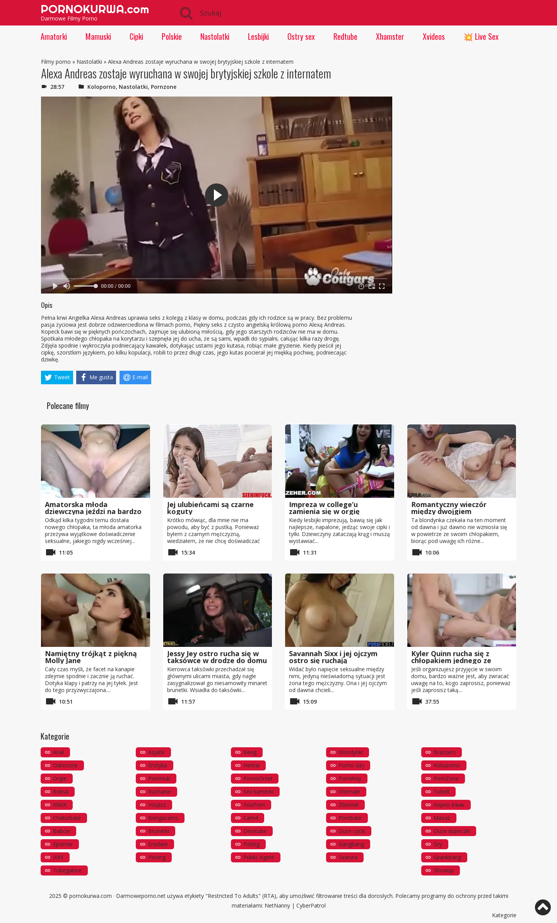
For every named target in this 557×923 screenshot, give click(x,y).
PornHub (159, 778)
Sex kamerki (258, 791)
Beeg (249, 752)
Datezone (65, 765)
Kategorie (504, 915)
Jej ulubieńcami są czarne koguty (210, 508)
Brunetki (158, 831)
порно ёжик (449, 804)
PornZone (446, 778)
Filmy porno (56, 61)
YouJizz (157, 804)
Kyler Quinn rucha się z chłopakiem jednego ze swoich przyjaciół (451, 660)
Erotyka (157, 765)
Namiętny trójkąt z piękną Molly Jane (91, 657)
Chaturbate (67, 817)
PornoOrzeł (257, 778)
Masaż (442, 817)
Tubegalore (67, 870)
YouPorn (254, 804)
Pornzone (163, 86)
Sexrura (347, 857)
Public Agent (258, 857)
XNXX (60, 804)
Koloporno (101, 86)
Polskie (172, 36)
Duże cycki (351, 831)
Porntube (350, 817)
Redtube (345, 36)
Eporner (63, 844)
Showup (444, 870)
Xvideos (434, 36)
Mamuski (98, 36)
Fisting (251, 844)
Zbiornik (348, 804)
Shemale (349, 791)
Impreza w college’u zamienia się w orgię (324, 508)
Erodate (158, 844)
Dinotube (255, 831)
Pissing (157, 857)
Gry (438, 844)
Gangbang (351, 844)
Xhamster (390, 36)
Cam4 (250, 817)
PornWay (349, 778)
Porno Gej (351, 765)
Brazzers (445, 752)
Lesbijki (258, 36)
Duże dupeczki (452, 831)
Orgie (60, 778)
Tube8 (441, 791)
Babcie (61, 831)
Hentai (251, 765)
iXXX (58, 857)
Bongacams (163, 817)
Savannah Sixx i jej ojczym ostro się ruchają (333, 657)
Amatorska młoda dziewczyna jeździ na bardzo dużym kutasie (93, 511)
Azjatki (156, 752)
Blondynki (350, 752)
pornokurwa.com (90, 895)
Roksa (60, 791)
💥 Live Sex (481, 36)
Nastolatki (214, 36)
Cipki (136, 36)
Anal (58, 752)
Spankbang (447, 857)
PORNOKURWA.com (95, 9)
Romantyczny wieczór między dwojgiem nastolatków (449, 511)
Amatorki (54, 36)
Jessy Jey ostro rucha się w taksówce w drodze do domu (217, 657)
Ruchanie (159, 791)
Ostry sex (301, 36)
